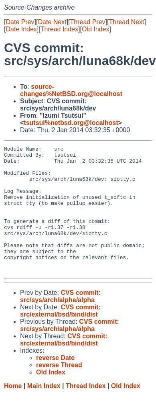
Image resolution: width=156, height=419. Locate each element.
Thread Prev (87, 21)
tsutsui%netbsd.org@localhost (71, 122)
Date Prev (20, 21)
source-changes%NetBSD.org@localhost (71, 90)
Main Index (44, 411)
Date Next (52, 21)
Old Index (95, 29)
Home (13, 411)
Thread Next (126, 21)
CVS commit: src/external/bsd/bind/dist (60, 336)
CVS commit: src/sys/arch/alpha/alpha (60, 322)
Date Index (21, 29)
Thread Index (59, 29)
